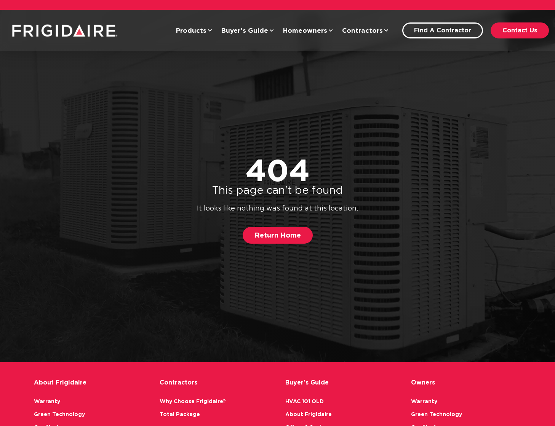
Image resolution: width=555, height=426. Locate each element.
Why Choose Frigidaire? (193, 401)
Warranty (47, 401)
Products (194, 30)
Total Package (180, 414)
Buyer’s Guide (247, 30)
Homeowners (308, 30)
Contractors (365, 30)
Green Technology (59, 414)
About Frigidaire (308, 414)
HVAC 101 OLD (304, 401)
